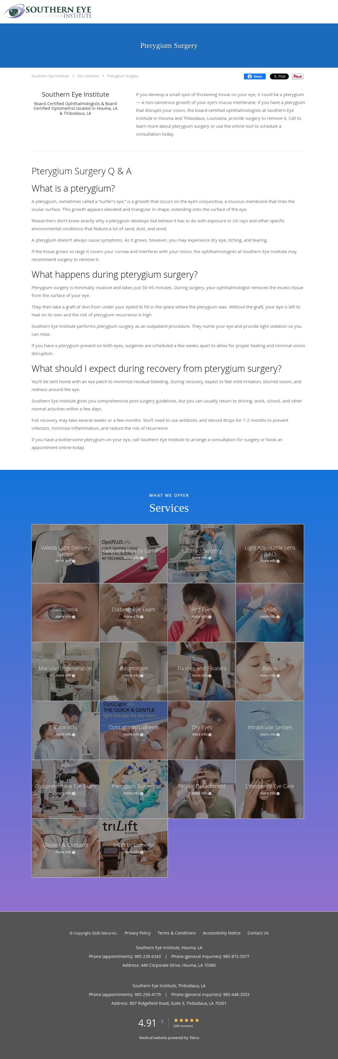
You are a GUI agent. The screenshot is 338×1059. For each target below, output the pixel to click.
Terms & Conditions (177, 933)
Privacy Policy (138, 933)
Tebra (194, 1037)
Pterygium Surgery (123, 76)
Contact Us (258, 933)
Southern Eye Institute (50, 76)
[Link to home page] (46, 11)
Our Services (88, 76)
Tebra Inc (109, 933)
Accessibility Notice (222, 933)
